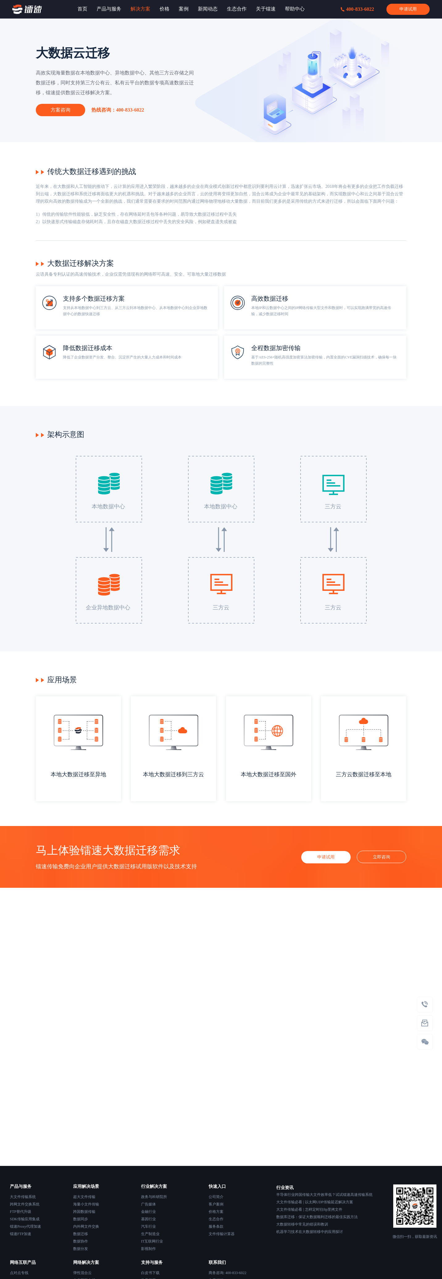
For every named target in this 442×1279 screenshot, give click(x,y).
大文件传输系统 (23, 1197)
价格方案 (216, 1211)
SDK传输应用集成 (25, 1219)
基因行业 (148, 1219)
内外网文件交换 (86, 1226)
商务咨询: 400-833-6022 (227, 1273)
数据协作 (80, 1241)
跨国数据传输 (84, 1211)
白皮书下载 (150, 1273)
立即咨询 (381, 856)
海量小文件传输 (86, 1204)
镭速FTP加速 (20, 1234)
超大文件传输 (84, 1197)
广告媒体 (148, 1204)
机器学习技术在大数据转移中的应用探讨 (309, 1232)
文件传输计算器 (222, 1234)
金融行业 (148, 1211)
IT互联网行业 (152, 1241)
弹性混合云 (82, 1273)
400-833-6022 (357, 9)
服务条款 (216, 1226)
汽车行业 (148, 1226)
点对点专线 (19, 1273)
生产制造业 (150, 1234)
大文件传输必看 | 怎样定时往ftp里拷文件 (309, 1209)
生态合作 (216, 1219)
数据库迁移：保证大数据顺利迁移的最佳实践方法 (317, 1217)
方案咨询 (60, 109)
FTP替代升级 (20, 1211)
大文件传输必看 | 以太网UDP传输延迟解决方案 (314, 1202)
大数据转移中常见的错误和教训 (302, 1224)
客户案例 (216, 1204)
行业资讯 (285, 1187)
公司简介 (216, 1197)
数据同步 (80, 1219)
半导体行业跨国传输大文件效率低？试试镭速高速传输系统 (324, 1194)
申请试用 (408, 9)
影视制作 (148, 1249)
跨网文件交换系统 (25, 1204)
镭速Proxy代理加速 (25, 1226)
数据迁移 (80, 1234)
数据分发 (80, 1249)
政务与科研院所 (154, 1197)
